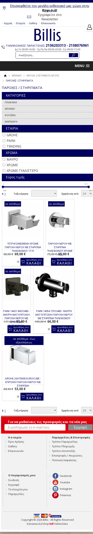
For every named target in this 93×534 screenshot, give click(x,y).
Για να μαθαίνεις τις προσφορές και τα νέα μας (47, 422)
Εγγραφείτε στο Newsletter (50, 16)
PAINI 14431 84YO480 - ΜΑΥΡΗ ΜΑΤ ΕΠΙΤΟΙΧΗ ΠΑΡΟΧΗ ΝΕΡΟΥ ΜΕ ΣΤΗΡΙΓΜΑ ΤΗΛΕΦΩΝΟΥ (16, 318)
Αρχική (8, 23)
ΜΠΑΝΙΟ (17, 75)
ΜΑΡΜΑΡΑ (11, 121)
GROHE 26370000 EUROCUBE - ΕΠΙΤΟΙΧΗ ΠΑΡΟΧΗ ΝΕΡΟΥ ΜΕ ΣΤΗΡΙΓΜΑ (23, 382)
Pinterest (65, 495)
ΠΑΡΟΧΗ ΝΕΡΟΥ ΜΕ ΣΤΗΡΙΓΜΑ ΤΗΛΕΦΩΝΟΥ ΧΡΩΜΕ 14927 (60, 249)
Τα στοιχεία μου (18, 489)
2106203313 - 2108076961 (67, 45)
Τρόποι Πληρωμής (63, 446)
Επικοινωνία (48, 23)
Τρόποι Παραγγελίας (64, 441)
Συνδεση (13, 480)
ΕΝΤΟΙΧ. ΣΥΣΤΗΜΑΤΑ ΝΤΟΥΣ (43, 75)
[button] (82, 66)
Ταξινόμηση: (21, 193)
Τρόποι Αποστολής (63, 451)
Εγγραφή (13, 484)
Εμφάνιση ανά (70, 193)
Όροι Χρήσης (16, 441)
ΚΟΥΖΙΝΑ (10, 115)
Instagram (66, 489)
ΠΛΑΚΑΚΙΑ (11, 102)
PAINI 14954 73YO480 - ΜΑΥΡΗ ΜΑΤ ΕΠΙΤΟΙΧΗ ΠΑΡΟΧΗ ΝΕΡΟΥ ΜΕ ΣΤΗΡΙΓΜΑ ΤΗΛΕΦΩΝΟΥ (54, 314)
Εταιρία (20, 23)
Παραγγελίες (16, 494)
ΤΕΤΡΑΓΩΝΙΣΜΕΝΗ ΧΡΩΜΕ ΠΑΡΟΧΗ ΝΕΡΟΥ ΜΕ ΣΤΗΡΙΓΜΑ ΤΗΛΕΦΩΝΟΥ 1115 (23, 247)
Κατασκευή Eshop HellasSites (47, 524)
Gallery (33, 23)
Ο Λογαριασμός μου (22, 475)
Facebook (66, 476)
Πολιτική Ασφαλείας (64, 460)
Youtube (65, 482)
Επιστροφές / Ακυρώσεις (67, 455)
